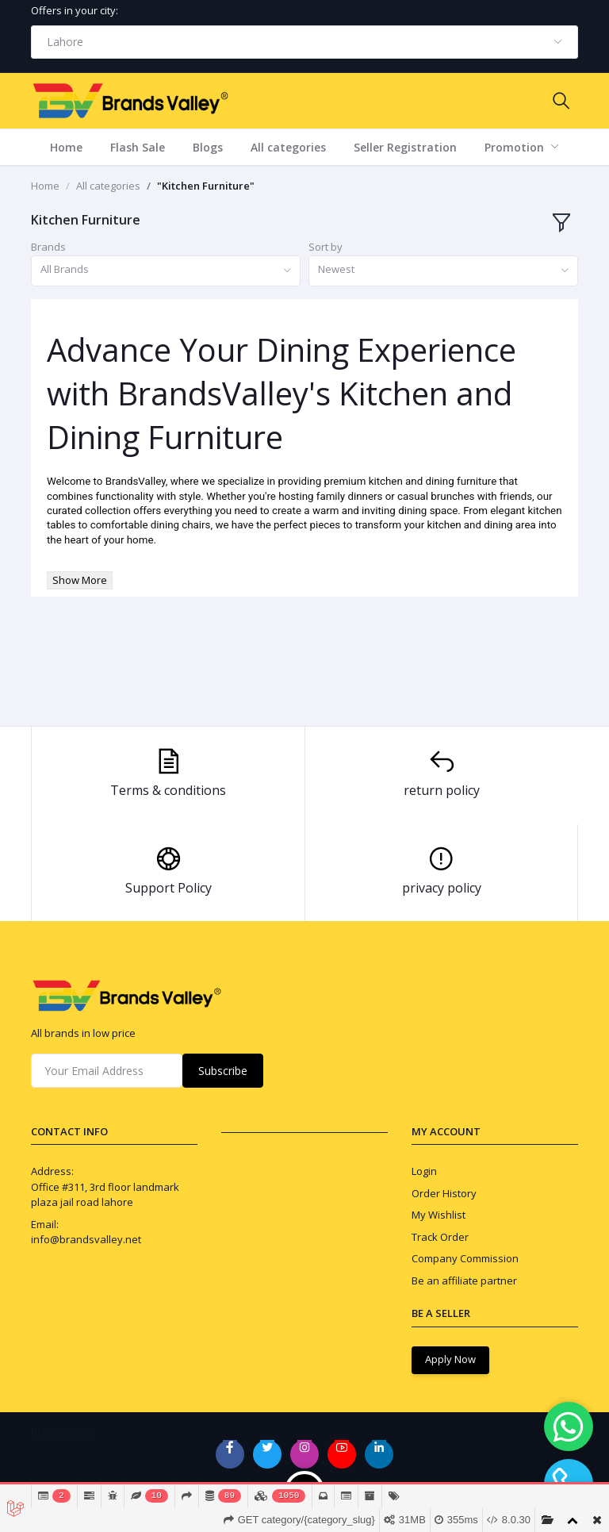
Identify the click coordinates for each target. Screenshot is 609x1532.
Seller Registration (405, 147)
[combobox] (304, 42)
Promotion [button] (516, 147)
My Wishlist (438, 1215)
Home (66, 147)
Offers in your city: (74, 10)
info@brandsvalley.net (86, 1239)
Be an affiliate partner (464, 1280)
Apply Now (450, 1359)
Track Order (440, 1237)
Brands (48, 247)
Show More (79, 580)
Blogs (208, 147)
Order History (444, 1193)
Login (424, 1171)
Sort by (325, 247)
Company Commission (465, 1258)
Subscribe (222, 1070)
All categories (288, 147)
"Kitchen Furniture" (206, 186)
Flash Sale (137, 147)
